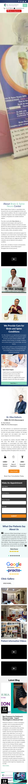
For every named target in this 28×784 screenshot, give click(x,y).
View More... (7, 583)
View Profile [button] (14, 471)
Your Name (5, 486)
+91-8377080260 (9, 8)
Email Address (5, 493)
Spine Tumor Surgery (8, 369)
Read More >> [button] (14, 383)
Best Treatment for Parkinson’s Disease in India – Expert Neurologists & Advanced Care (13, 718)
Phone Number (6, 499)
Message (4, 506)
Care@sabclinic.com (20, 8)
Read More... (6, 765)
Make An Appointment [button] (13, 11)
